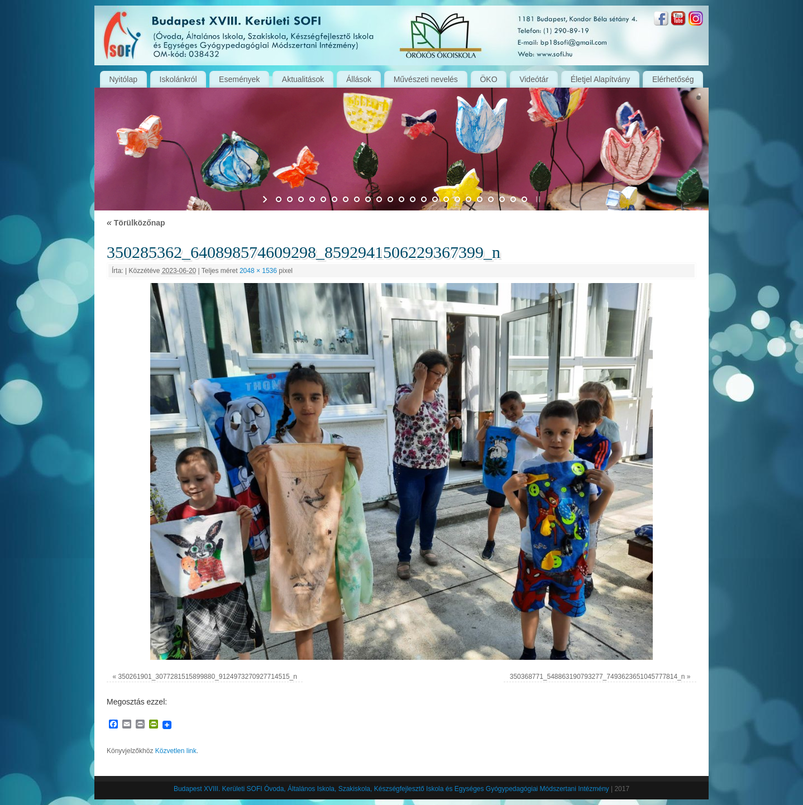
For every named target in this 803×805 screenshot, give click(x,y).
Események (239, 79)
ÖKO (488, 79)
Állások (358, 79)
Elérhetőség (673, 79)
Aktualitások (303, 79)
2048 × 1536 (258, 271)
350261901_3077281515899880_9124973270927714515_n (207, 677)
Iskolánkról (178, 79)
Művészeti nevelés (426, 79)
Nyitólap (123, 79)
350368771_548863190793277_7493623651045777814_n (597, 677)
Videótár (533, 79)
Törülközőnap (136, 222)
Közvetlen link (176, 751)
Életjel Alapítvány (600, 79)
